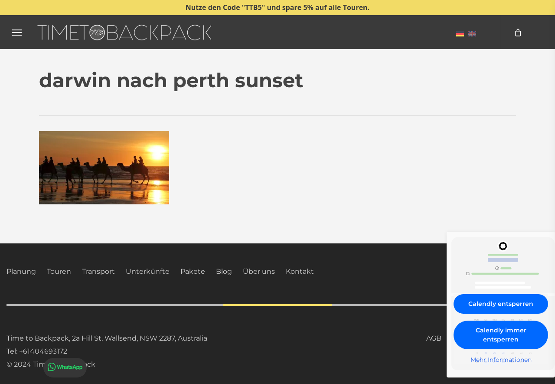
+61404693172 (43, 351)
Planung (21, 271)
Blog (224, 271)
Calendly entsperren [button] (500, 304)
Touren (59, 271)
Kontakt (300, 271)
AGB (433, 338)
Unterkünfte (148, 271)
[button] (17, 32)
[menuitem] (460, 33)
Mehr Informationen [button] (501, 360)
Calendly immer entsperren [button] (501, 334)
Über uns (259, 271)
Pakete (192, 271)
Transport (98, 271)
